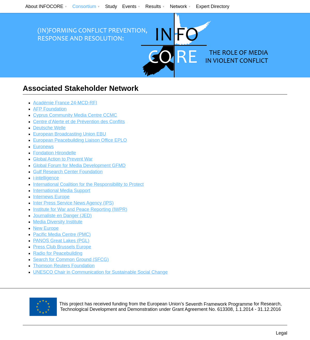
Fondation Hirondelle (54, 152)
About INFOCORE (44, 6)
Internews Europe (51, 196)
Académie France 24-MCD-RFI (65, 102)
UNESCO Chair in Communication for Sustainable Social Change (100, 272)
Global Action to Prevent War (62, 159)
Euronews (43, 146)
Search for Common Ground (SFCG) (71, 259)
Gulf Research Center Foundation (68, 171)
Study (111, 6)
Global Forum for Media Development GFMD (79, 165)
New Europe (46, 228)
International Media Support (61, 190)
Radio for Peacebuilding (57, 253)
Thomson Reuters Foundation (64, 265)
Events (129, 6)
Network (178, 6)
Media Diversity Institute (57, 221)
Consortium (84, 6)
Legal (281, 333)
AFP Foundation (50, 109)
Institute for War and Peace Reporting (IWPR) (80, 209)
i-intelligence (46, 177)
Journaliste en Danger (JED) (62, 215)
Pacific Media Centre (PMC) (62, 234)
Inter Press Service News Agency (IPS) (73, 202)
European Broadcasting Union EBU (69, 134)
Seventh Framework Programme (218, 303)
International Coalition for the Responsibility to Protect (88, 184)
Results (153, 6)
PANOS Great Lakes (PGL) (61, 240)
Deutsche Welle (49, 127)
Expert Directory (212, 6)
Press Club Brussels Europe (62, 246)
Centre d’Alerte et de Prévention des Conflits (79, 121)
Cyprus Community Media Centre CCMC (75, 115)
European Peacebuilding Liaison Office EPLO (80, 140)
